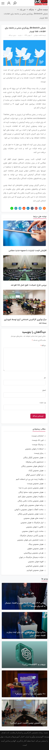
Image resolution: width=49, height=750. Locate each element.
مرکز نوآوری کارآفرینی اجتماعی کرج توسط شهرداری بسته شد (25, 321)
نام (45, 378)
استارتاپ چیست (37, 435)
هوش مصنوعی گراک (35, 470)
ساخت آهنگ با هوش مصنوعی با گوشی (29, 509)
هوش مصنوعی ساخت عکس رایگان (30, 501)
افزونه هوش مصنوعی (35, 561)
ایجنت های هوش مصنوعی (33, 518)
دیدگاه (43, 345)
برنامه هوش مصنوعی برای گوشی (31, 505)
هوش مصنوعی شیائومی (34, 566)
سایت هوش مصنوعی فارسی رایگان (30, 514)
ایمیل (44, 390)
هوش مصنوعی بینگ (35, 544)
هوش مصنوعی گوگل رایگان (33, 457)
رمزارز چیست (38, 453)
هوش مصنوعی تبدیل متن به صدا (31, 488)
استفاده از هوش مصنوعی (34, 448)
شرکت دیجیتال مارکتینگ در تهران (31, 557)
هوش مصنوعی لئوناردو (35, 570)
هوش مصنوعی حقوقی (35, 548)
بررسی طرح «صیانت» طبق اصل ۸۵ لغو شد (28, 285)
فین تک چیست (37, 440)
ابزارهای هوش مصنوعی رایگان (32, 466)
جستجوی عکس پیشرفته (34, 462)
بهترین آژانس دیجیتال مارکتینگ (31, 535)
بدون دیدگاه (12, 35)
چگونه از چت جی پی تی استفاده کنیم (29, 479)
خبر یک (23, 9)
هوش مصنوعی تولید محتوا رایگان (31, 492)
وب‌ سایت (43, 403)
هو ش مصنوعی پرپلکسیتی (33, 553)
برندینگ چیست (37, 444)
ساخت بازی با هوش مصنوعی (32, 531)
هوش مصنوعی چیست (35, 483)
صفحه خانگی (42, 9)
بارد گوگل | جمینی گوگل (34, 475)
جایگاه (31, 9)
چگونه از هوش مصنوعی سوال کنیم (30, 496)
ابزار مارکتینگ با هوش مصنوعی (32, 522)
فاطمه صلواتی (38, 35)
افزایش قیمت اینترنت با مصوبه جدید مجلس (27, 250)
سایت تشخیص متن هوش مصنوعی (30, 540)
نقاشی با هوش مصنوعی (34, 527)
